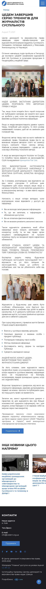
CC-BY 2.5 (6, 568)
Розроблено (12, 579)
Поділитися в (13, 431)
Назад (6, 10)
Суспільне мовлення (13, 456)
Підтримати (11, 543)
